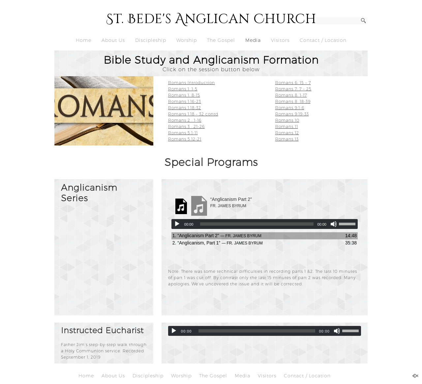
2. (217, 242)
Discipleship (150, 40)
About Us (113, 40)
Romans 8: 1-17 (291, 95)
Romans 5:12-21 (184, 139)
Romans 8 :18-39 (293, 101)
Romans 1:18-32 (184, 107)
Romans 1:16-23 (184, 101)
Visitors (280, 40)
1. (216, 235)
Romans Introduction (191, 82)
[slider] (257, 224)
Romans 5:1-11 (183, 132)
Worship (186, 40)
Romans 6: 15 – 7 (293, 82)
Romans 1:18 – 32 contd (193, 114)
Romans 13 (287, 139)
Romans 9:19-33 (292, 114)
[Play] (177, 224)
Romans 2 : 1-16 (184, 120)
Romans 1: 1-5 (182, 88)
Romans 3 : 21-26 (186, 126)
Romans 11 (286, 126)
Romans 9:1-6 (289, 107)
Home (83, 40)
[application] (264, 224)
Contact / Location (323, 40)
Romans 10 (287, 120)
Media (253, 40)
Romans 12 (287, 132)
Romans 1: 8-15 (184, 95)
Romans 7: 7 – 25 (293, 88)
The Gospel (221, 40)
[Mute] (333, 224)
